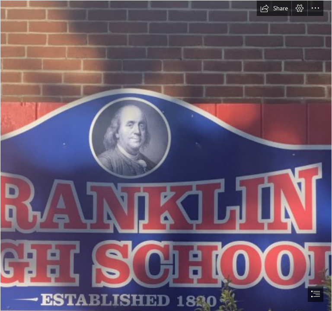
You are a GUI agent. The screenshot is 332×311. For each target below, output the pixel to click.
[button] (274, 8)
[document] (166, 155)
